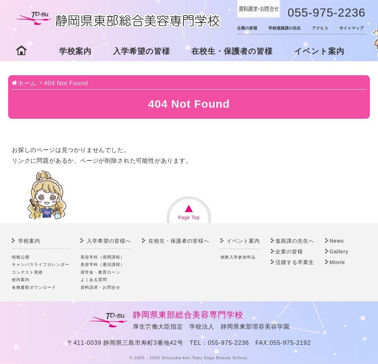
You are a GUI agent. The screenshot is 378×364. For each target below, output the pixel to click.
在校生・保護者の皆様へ (178, 241)
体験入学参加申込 (238, 257)
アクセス (320, 28)
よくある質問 (93, 279)
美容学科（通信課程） (102, 264)
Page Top (189, 217)
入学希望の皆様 (141, 51)
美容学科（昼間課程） (102, 257)
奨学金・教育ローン (100, 272)
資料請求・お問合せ (100, 287)
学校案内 (75, 51)
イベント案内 (319, 51)
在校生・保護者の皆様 (232, 51)
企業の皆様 (247, 28)
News (337, 241)
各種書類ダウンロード (34, 287)
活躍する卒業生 (294, 262)
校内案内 (21, 279)
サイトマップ (351, 28)
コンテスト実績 (27, 272)
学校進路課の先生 (284, 28)
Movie (337, 262)
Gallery (339, 251)
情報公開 (21, 257)
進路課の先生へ (294, 241)
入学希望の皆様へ (109, 241)
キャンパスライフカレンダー (40, 264)
